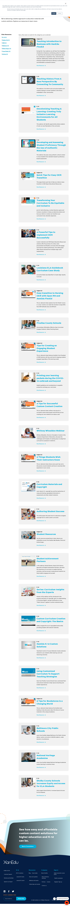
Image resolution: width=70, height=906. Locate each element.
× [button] (66, 2)
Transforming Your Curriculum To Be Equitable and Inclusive (50, 204)
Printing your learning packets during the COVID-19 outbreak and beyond (50, 380)
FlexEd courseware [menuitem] (58, 881)
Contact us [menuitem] (44, 889)
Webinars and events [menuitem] (33, 884)
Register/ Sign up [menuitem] (58, 885)
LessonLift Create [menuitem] (20, 880)
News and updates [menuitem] (33, 880)
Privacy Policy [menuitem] (55, 903)
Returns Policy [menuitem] (63, 903)
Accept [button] (53, 12)
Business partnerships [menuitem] (8, 881)
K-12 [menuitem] (17, 873)
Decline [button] (59, 12)
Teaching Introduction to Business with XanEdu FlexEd (49, 44)
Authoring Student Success (50, 514)
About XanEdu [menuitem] (44, 876)
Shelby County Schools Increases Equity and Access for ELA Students (51, 787)
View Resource (41, 65)
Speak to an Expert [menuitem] (8, 885)
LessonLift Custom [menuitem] (20, 884)
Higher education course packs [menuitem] (59, 877)
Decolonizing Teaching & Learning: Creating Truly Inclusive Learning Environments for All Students (49, 114)
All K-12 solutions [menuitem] (19, 876)
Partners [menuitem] (43, 885)
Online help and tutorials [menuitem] (34, 887)
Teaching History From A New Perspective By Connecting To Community (50, 82)
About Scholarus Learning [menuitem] (45, 881)
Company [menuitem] (44, 873)
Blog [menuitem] (30, 876)
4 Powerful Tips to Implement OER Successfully (46, 236)
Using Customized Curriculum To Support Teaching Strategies (48, 677)
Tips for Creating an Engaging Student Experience (47, 350)
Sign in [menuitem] (56, 873)
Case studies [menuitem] (34, 876)
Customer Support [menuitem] (8, 877)
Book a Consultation (28, 850)
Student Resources (46, 536)
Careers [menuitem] (48, 885)
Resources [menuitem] (32, 873)
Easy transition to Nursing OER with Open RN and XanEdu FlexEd (50, 297)
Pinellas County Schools (49, 324)
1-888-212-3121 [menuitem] (7, 874)
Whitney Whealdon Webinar (51, 433)
